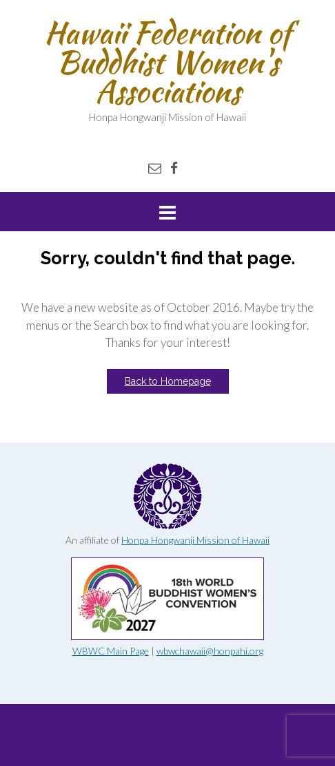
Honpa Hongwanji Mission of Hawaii (195, 540)
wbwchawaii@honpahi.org (209, 651)
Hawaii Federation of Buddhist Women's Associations (167, 61)
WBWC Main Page (110, 651)
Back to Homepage (168, 381)
